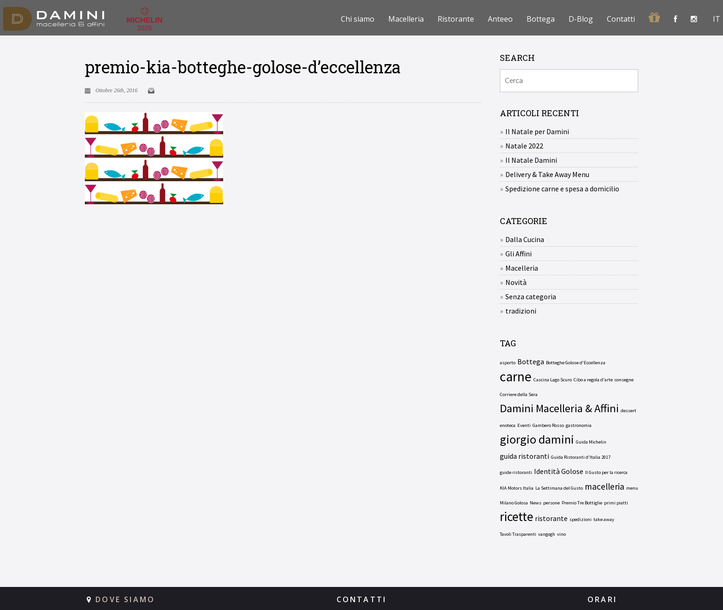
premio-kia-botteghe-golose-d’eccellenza (243, 67)
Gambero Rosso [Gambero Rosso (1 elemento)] (548, 425)
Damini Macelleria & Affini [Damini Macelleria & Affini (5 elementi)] (559, 408)
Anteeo (500, 19)
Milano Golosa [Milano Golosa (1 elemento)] (514, 503)
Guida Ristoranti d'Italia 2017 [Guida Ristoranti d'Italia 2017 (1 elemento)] (580, 457)
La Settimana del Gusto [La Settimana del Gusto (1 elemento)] (559, 488)
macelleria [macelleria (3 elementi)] (604, 486)
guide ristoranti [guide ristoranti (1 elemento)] (516, 472)
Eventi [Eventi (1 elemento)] (524, 425)
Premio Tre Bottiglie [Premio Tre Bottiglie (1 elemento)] (582, 503)
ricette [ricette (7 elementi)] (516, 517)
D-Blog (581, 19)
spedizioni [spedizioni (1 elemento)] (580, 519)
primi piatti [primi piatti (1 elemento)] (616, 503)
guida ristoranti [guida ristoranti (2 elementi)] (524, 456)
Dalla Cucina (524, 239)
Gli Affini (518, 253)
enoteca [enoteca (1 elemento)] (508, 425)
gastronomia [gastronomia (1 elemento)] (579, 425)
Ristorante (456, 19)
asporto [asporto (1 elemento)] (508, 363)
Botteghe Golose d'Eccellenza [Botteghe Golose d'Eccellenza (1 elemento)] (575, 363)
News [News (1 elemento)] (535, 503)
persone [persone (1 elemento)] (551, 503)
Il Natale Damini (531, 160)
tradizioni (520, 310)
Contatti (621, 19)
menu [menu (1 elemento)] (632, 488)
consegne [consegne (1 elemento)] (624, 380)
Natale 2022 (524, 145)
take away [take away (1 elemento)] (603, 519)
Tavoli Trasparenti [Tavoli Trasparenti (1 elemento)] (518, 534)
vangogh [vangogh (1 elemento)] (546, 534)
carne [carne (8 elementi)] (516, 377)
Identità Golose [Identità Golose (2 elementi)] (558, 471)
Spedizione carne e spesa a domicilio (562, 188)
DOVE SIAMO (125, 599)
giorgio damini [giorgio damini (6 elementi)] (537, 439)
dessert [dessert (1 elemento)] (628, 411)
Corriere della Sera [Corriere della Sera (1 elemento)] (519, 394)
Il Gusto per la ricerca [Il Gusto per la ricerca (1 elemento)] (606, 472)
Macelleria (406, 19)
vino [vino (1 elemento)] (561, 534)
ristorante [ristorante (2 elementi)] (551, 518)
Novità (516, 282)
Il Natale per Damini (537, 131)
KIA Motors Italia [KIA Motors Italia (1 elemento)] (516, 488)
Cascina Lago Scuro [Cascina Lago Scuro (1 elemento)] (552, 380)
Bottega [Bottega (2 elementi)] (530, 361)
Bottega (541, 19)
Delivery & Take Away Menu (547, 174)
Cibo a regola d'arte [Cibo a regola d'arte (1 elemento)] (593, 380)
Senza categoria (530, 296)
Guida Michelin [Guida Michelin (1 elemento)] (591, 442)
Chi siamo (357, 19)
